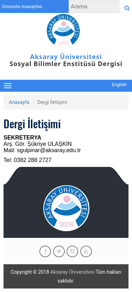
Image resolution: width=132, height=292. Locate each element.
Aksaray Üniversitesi (72, 272)
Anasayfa (19, 102)
